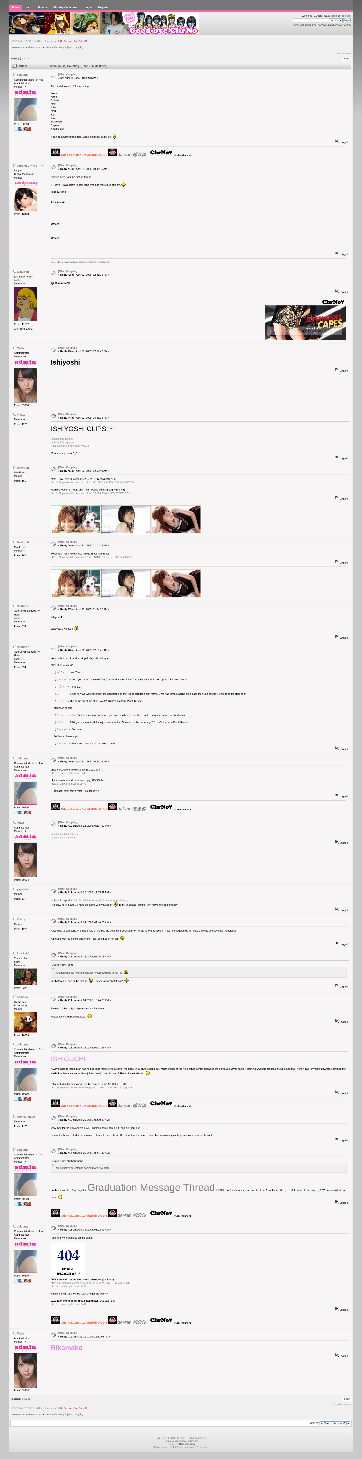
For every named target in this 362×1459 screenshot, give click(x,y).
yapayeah (23, 889)
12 (29, 58)
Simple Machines (196, 1438)
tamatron (23, 271)
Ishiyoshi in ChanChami (64, 837)
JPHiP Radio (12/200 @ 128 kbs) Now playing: (50, 41)
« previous (339, 53)
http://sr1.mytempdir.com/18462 (68, 1304)
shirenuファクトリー (30, 166)
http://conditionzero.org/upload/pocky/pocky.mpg (101, 900)
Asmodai (22, 997)
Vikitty (21, 414)
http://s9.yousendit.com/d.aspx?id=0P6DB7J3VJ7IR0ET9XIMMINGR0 (90, 1283)
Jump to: (314, 1423)
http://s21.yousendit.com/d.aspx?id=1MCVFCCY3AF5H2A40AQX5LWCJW (93, 482)
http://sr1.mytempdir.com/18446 (68, 1286)
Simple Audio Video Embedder (181, 1441)
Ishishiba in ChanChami (64, 834)
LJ (52, 262)
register (345, 15)
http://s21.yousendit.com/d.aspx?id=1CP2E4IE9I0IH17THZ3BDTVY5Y (90, 493)
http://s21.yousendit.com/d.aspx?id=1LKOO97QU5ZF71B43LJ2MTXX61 (91, 557)
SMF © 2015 (178, 1438)
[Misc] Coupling (67, 74)
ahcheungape (26, 1116)
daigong (22, 74)
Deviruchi (23, 467)
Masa (20, 348)
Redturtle (23, 606)
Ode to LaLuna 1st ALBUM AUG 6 (84, 155)
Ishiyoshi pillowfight (61, 438)
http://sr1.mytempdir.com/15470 (68, 783)
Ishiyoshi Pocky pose (63, 442)
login (334, 15)
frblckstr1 (23, 953)
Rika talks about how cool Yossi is (70, 446)
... (26, 58)
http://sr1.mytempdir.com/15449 (68, 773)
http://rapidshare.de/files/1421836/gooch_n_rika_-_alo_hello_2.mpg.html (91, 1087)
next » (348, 53)
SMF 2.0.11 (162, 1438)
